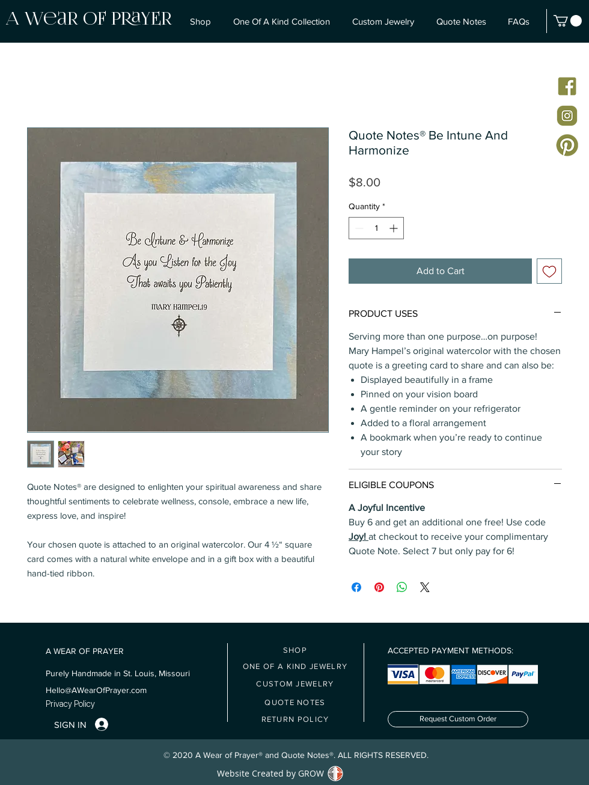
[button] (568, 20)
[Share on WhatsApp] (402, 587)
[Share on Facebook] (356, 587)
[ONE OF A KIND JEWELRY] (295, 666)
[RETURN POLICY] (295, 719)
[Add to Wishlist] (549, 271)
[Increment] (394, 228)
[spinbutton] (376, 228)
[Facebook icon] (567, 86)
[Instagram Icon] (567, 115)
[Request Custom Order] (458, 719)
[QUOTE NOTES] (295, 702)
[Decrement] (357, 228)
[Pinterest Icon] (567, 145)
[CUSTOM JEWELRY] (295, 684)
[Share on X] (425, 587)
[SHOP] (295, 650)
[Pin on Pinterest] (379, 587)
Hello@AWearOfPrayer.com (96, 690)
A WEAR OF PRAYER (85, 651)
